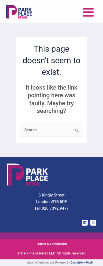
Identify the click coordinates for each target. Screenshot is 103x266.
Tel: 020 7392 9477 (51, 208)
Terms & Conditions (51, 244)
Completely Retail (82, 262)
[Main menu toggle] (88, 12)
